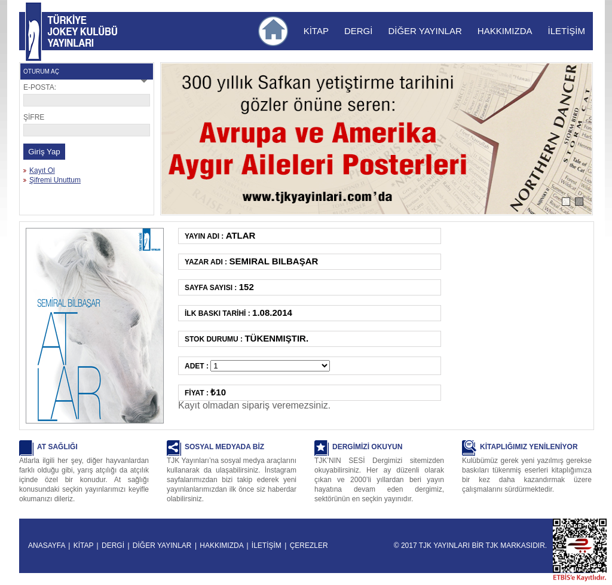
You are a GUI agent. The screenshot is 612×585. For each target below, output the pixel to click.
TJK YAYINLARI (33, 32)
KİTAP (316, 31)
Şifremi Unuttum (55, 180)
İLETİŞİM (566, 31)
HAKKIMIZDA (505, 31)
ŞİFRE (33, 117)
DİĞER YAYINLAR (424, 31)
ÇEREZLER (309, 545)
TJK (492, 545)
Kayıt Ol (42, 170)
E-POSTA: (39, 87)
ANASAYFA (46, 545)
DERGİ (358, 31)
